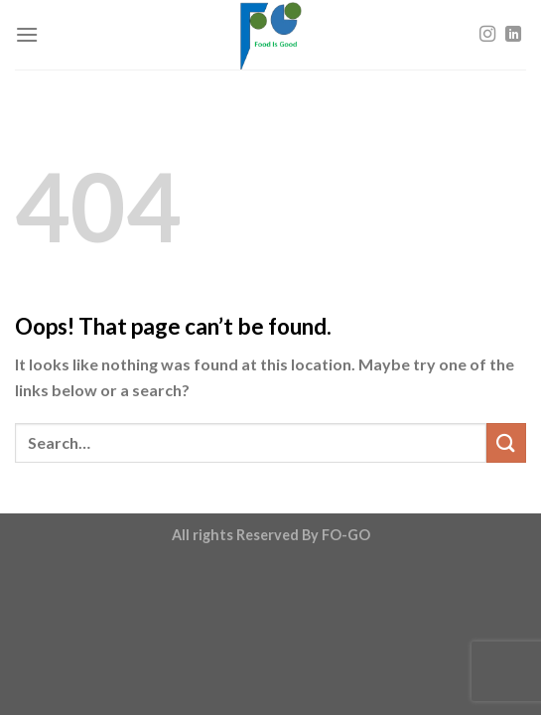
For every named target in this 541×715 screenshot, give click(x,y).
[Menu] (27, 34)
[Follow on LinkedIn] (513, 35)
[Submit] (506, 442)
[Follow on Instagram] (487, 35)
